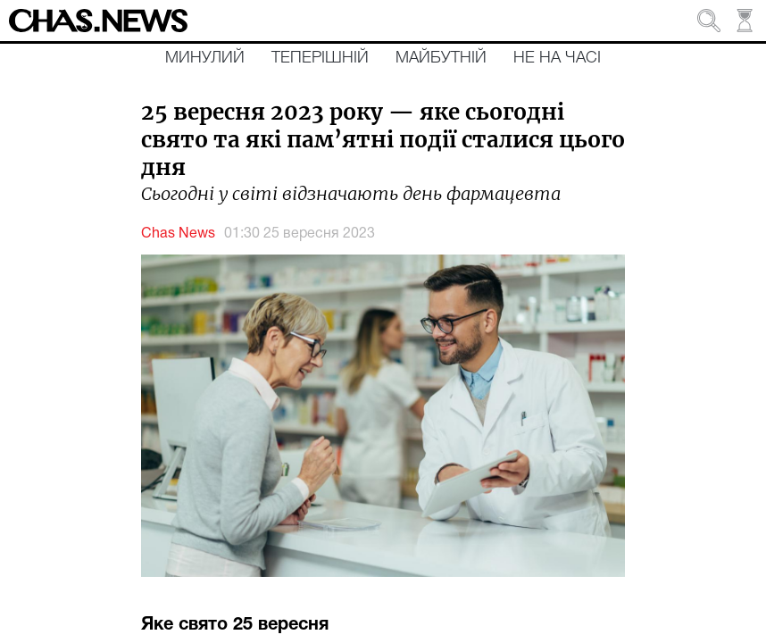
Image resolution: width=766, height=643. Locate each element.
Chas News (178, 234)
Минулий (205, 58)
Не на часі (557, 58)
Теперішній (320, 58)
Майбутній (441, 58)
